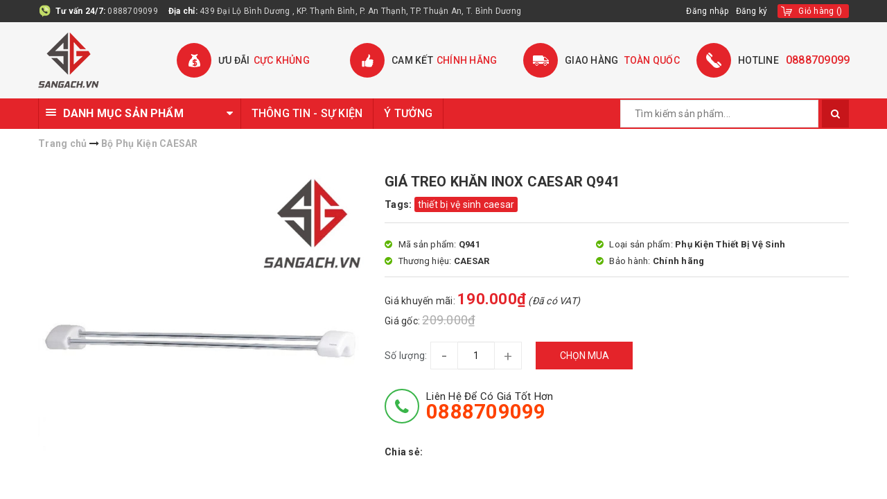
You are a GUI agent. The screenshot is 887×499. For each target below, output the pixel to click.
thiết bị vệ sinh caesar (466, 204)
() (820, 11)
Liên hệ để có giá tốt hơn (489, 406)
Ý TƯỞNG (408, 113)
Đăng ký (752, 11)
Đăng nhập (707, 11)
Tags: (399, 204)
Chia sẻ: (404, 451)
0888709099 (132, 11)
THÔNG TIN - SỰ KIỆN (307, 113)
